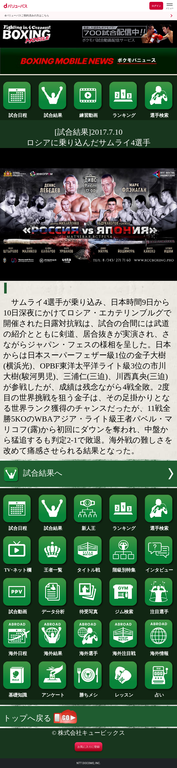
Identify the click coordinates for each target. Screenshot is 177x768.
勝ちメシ (88, 692)
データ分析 (53, 609)
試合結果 (53, 113)
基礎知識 (18, 692)
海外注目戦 (124, 651)
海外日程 (18, 651)
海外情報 (159, 651)
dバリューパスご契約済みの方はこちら (27, 15)
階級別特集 (124, 567)
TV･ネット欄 (18, 567)
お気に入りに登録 (88, 746)
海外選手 (88, 651)
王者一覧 (53, 567)
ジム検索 (124, 609)
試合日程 (18, 113)
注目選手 (159, 609)
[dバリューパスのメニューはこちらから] (169, 6)
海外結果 (53, 651)
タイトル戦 (88, 567)
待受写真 (88, 609)
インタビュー (159, 567)
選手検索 (159, 113)
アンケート (53, 692)
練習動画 (88, 113)
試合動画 (18, 609)
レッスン (124, 692)
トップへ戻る (40, 718)
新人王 (88, 526)
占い (159, 692)
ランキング (124, 113)
